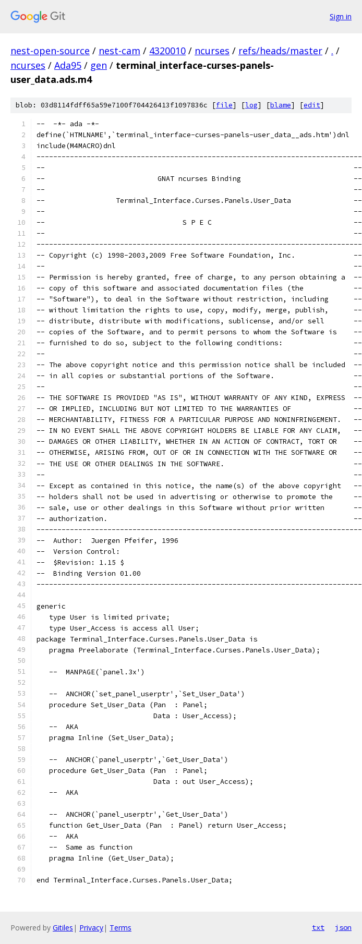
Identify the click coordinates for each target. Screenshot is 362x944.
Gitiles (63, 928)
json (343, 927)
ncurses (212, 50)
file (224, 105)
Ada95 (67, 65)
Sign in (341, 16)
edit (312, 105)
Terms (120, 928)
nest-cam (119, 50)
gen (98, 65)
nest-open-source (50, 50)
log (251, 105)
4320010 (167, 50)
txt (318, 927)
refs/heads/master (280, 50)
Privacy (91, 928)
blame (280, 105)
